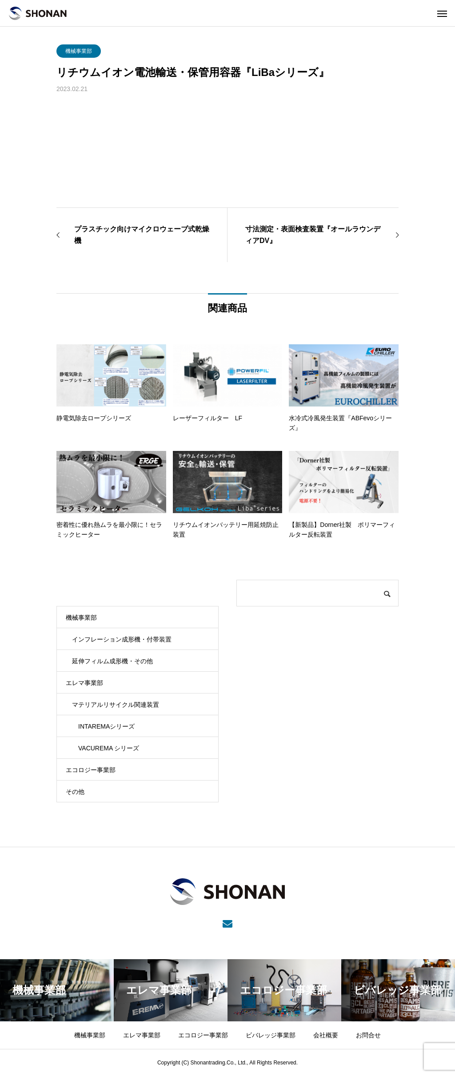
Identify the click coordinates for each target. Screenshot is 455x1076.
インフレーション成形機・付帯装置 (122, 639)
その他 (75, 791)
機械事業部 (78, 51)
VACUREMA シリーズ (108, 748)
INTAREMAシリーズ (106, 726)
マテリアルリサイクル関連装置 (115, 704)
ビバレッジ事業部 (270, 1035)
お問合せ (368, 1035)
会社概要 (325, 1035)
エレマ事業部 (84, 682)
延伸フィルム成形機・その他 (112, 661)
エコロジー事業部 (91, 769)
